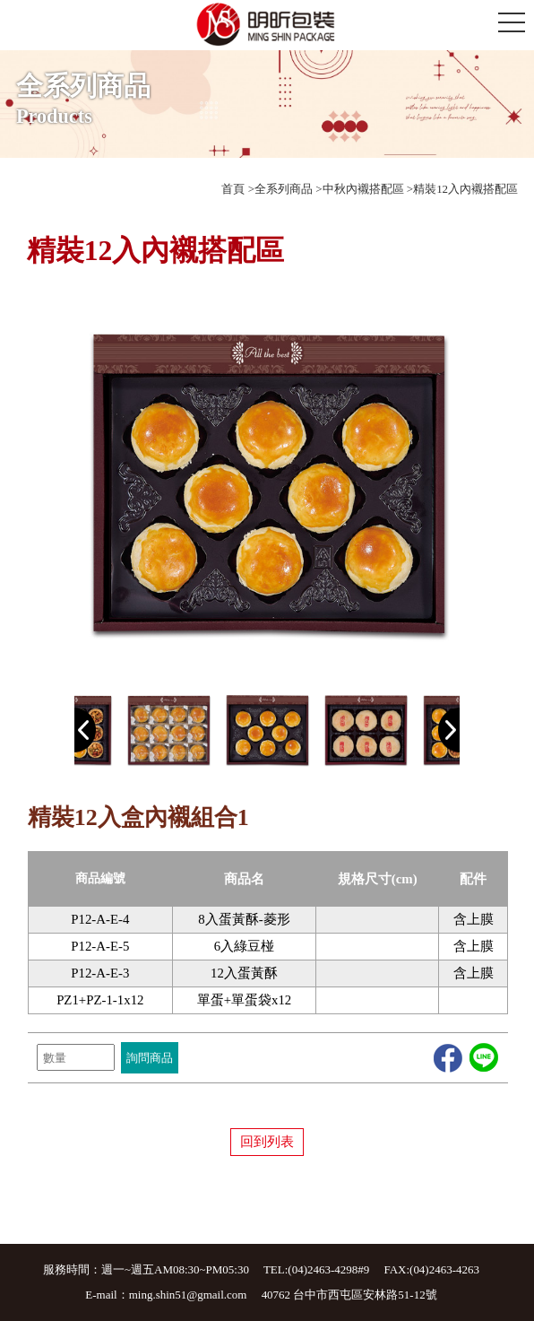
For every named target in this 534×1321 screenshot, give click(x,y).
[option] (267, 483)
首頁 (233, 189)
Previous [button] (85, 730)
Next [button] (448, 730)
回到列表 (267, 1141)
